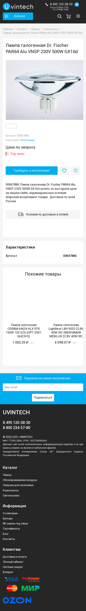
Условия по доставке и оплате (43, 215)
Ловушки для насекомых (18, 485)
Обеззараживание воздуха (20, 480)
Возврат (8, 572)
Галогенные (27, 140)
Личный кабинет (13, 561)
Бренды (8, 518)
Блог (6, 533)
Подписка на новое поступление (43, 378)
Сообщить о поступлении (32, 170)
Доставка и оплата (15, 556)
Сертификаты (11, 528)
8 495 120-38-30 (61, 4)
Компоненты (11, 490)
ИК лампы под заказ (15, 523)
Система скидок (13, 566)
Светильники (11, 495)
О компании (10, 513)
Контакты (9, 539)
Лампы (7, 474)
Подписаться (43, 397)
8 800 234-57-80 (16, 427)
